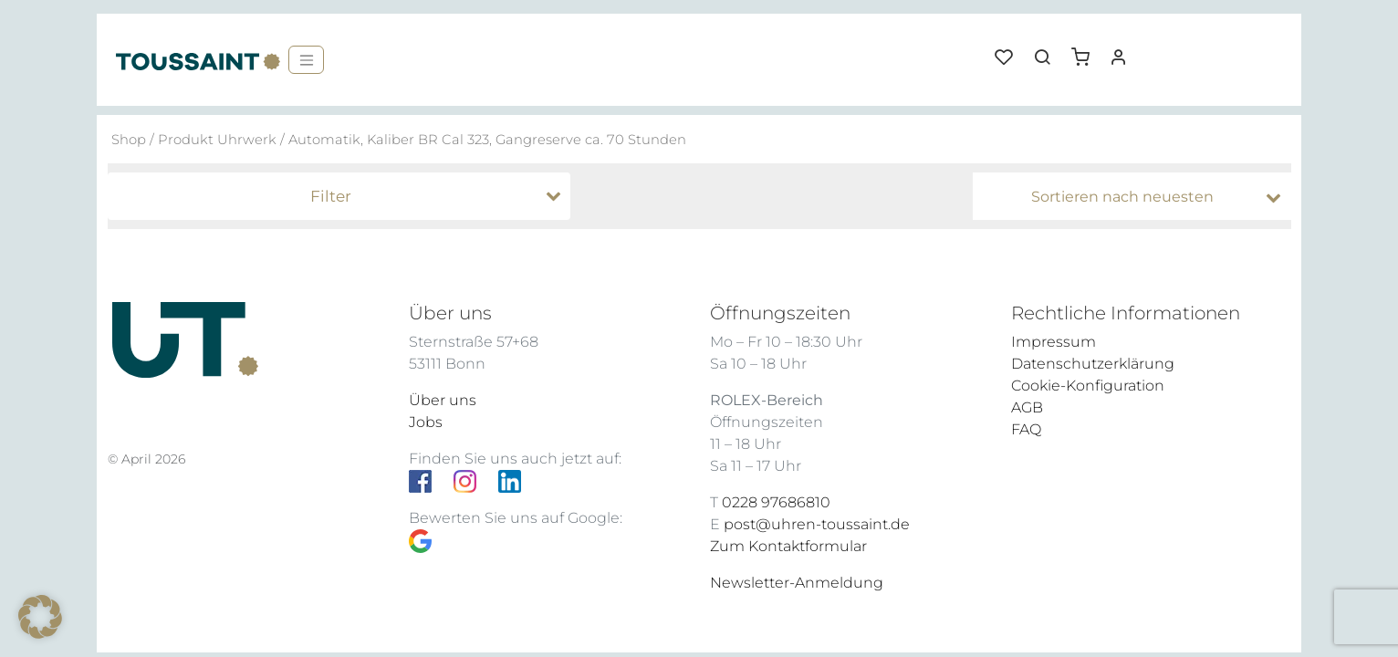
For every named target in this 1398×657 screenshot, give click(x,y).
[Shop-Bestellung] (1136, 197)
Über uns (442, 400)
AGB (1027, 407)
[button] (1086, 50)
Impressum (1053, 341)
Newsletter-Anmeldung (796, 582)
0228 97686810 (776, 502)
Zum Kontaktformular (788, 546)
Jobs (426, 422)
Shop (128, 139)
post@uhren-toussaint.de (817, 524)
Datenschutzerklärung (1092, 363)
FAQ (1026, 429)
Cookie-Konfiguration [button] (1087, 385)
